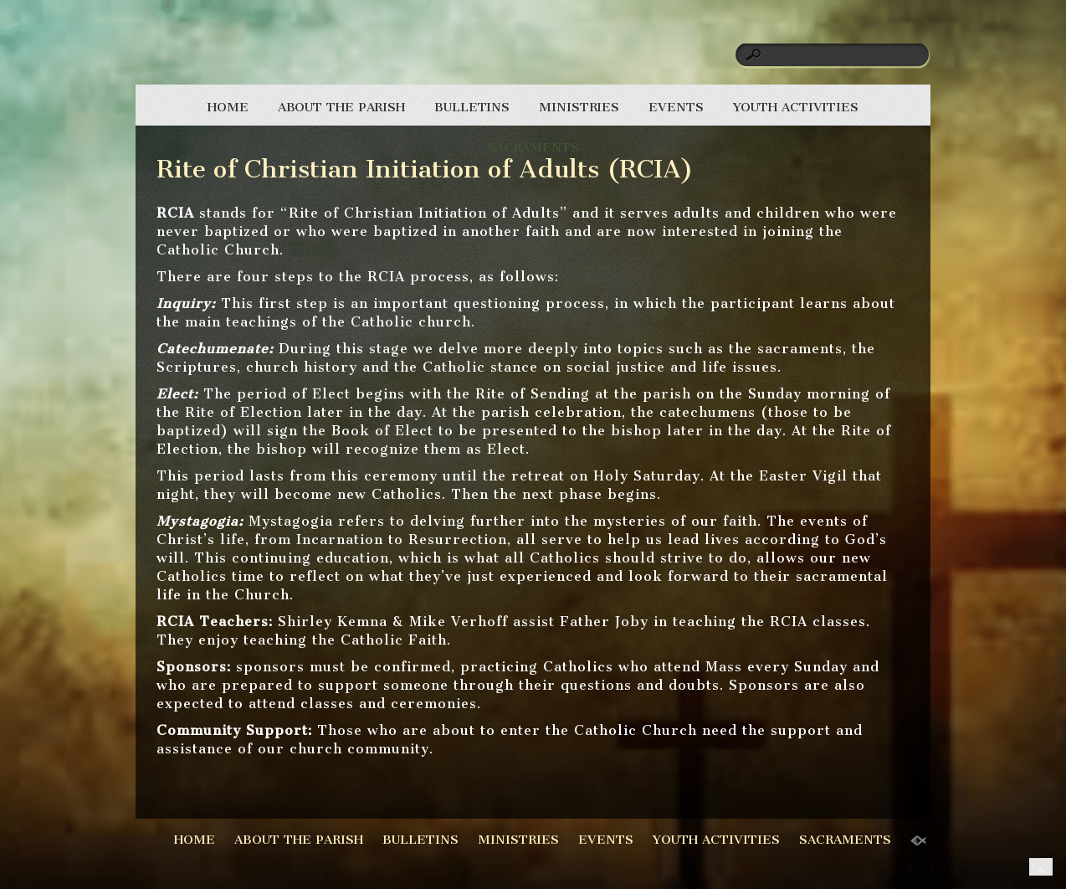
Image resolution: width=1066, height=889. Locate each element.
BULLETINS (472, 107)
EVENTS (675, 107)
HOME (228, 107)
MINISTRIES (579, 107)
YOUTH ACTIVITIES (795, 107)
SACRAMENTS (533, 147)
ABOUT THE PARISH (341, 107)
